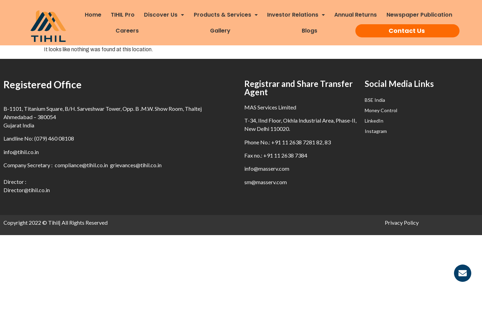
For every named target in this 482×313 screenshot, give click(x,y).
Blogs (309, 31)
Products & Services (226, 15)
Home (93, 15)
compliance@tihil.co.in (81, 165)
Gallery (220, 31)
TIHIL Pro (123, 15)
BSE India (375, 100)
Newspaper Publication (419, 15)
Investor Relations (296, 15)
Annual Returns (355, 15)
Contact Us (407, 30)
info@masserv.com (266, 168)
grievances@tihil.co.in (136, 165)
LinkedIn (374, 121)
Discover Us (164, 15)
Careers (127, 31)
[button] (166, 15)
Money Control (381, 110)
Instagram (376, 131)
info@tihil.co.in (21, 152)
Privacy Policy (402, 222)
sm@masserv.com (265, 182)
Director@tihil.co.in (26, 190)
